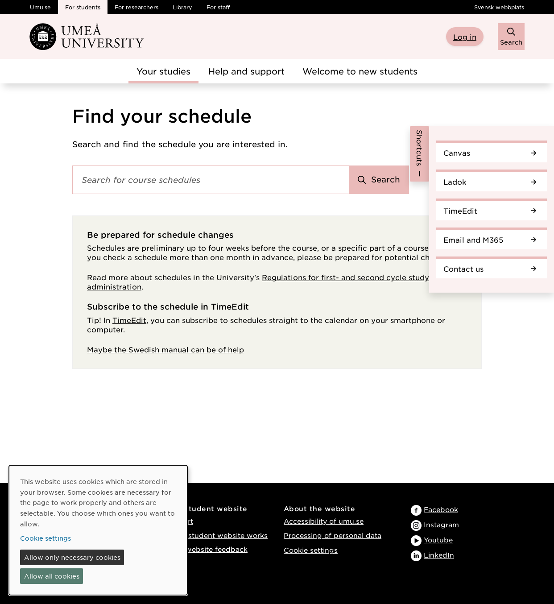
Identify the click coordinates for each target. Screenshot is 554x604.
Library (182, 7)
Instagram (441, 524)
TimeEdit (489, 210)
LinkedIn (439, 554)
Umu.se (40, 7)
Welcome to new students (360, 71)
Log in (464, 36)
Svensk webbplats (499, 7)
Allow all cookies (51, 576)
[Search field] (210, 179)
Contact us (489, 268)
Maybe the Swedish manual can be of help (165, 349)
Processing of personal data (332, 535)
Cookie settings (311, 550)
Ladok (489, 181)
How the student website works (212, 535)
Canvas (489, 152)
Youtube (438, 539)
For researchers (136, 7)
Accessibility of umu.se (324, 521)
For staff (218, 7)
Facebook (441, 509)
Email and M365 (489, 239)
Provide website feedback (202, 549)
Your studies (163, 71)
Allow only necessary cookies (72, 557)
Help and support (246, 71)
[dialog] (98, 530)
